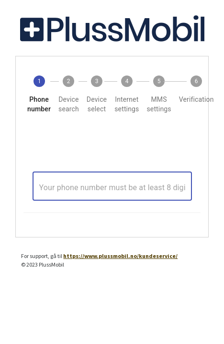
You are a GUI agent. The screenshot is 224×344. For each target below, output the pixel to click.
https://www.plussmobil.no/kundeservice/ (120, 255)
